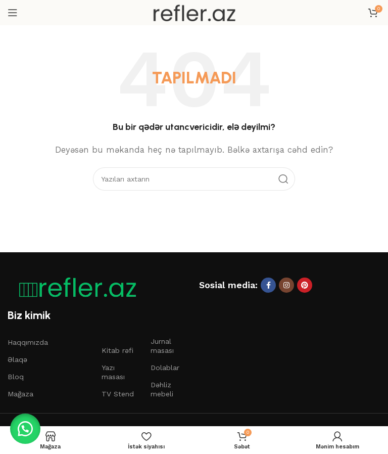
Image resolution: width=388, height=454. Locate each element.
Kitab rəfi (117, 350)
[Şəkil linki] (73, 287)
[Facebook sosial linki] (268, 285)
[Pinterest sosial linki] (304, 285)
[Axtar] (194, 179)
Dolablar (165, 368)
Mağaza (20, 394)
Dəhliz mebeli (162, 389)
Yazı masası (113, 372)
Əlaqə (17, 359)
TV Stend (118, 394)
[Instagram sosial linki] (286, 285)
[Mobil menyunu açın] (13, 13)
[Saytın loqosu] (194, 12)
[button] (25, 429)
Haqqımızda (28, 342)
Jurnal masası (162, 345)
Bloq (16, 377)
